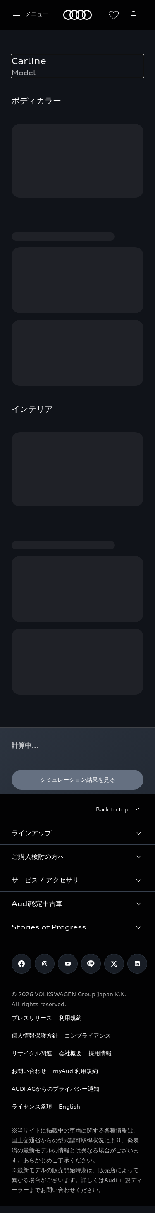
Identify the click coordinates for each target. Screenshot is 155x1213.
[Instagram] (45, 964)
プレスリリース (32, 1017)
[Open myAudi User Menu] (133, 15)
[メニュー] (30, 14)
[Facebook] (21, 964)
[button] (77, 833)
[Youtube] (68, 964)
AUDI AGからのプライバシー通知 (55, 1088)
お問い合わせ (29, 1070)
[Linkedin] (137, 964)
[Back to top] (119, 809)
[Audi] (77, 15)
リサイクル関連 (32, 1053)
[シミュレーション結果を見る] (77, 780)
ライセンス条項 (32, 1106)
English (69, 1106)
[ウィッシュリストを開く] (114, 15)
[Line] (91, 964)
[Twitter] (114, 964)
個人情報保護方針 (35, 1035)
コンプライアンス (87, 1035)
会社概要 (70, 1053)
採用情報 (100, 1053)
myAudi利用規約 (75, 1070)
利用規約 (70, 1017)
